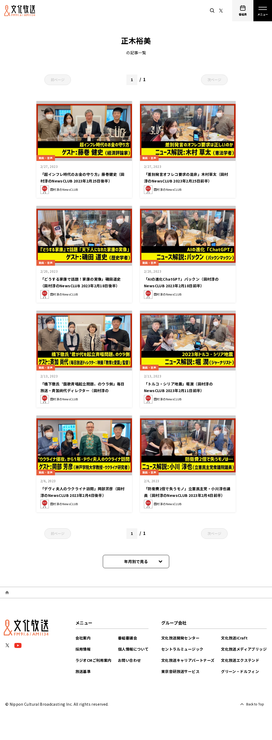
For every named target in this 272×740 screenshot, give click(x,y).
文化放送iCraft (234, 638)
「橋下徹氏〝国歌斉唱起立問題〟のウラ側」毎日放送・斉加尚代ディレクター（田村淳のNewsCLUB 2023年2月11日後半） (84, 390)
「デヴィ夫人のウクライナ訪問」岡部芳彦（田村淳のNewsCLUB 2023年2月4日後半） (82, 494)
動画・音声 (48, 157)
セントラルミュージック (182, 649)
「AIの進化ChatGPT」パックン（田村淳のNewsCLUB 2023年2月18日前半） (187, 281)
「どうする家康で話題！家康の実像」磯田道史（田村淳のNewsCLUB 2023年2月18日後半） (83, 285)
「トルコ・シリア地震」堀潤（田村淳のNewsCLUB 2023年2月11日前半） (185, 386)
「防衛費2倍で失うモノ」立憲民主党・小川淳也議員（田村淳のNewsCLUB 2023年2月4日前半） (187, 494)
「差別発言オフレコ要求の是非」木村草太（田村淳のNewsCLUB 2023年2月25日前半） (187, 180)
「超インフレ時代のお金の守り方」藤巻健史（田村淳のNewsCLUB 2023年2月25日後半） (84, 180)
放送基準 (83, 671)
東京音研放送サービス (180, 671)
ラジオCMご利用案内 (93, 660)
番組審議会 (127, 638)
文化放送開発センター (180, 638)
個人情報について (133, 649)
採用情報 (83, 649)
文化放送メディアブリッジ (244, 649)
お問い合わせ (129, 660)
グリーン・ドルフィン (240, 671)
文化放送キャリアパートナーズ (188, 660)
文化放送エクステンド (240, 660)
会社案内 (83, 638)
